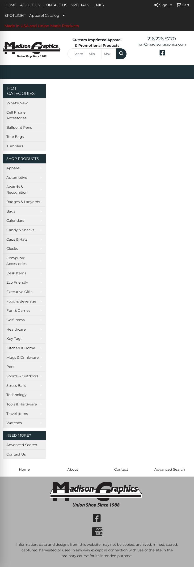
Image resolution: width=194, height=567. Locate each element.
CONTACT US (55, 5)
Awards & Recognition (17, 190)
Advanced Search (21, 445)
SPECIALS (80, 5)
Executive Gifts (19, 292)
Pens (10, 367)
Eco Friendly (17, 282)
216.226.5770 (162, 39)
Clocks (12, 249)
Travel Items (17, 414)
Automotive (16, 177)
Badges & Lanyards (23, 202)
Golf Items (15, 320)
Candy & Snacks (20, 230)
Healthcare (16, 329)
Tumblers (14, 146)
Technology (16, 395)
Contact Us (16, 454)
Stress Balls (16, 386)
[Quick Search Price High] (109, 53)
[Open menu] (184, 72)
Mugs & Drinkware (22, 357)
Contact (121, 469)
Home (24, 469)
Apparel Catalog (44, 15)
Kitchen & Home (20, 348)
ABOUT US (30, 5)
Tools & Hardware (21, 404)
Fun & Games (18, 310)
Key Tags (14, 339)
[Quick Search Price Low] (93, 53)
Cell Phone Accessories (16, 115)
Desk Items (16, 273)
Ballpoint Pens (19, 127)
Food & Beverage (21, 301)
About (72, 469)
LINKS (98, 5)
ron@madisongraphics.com (162, 44)
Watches (14, 423)
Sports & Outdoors (22, 376)
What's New (17, 103)
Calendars (15, 220)
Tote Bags (15, 137)
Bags (10, 211)
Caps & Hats (16, 239)
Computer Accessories (16, 261)
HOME (10, 5)
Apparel (13, 168)
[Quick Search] (76, 53)
